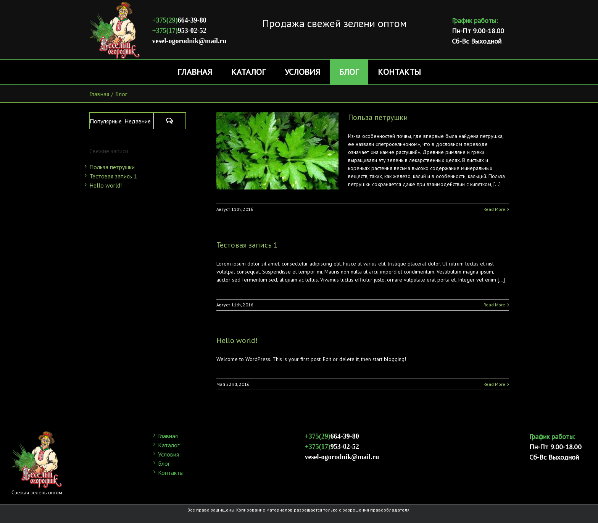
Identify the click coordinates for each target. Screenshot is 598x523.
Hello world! (237, 340)
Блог (164, 463)
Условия (168, 454)
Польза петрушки (378, 117)
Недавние (137, 121)
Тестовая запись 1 (247, 245)
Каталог (168, 445)
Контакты (171, 472)
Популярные (106, 121)
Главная (168, 436)
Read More (494, 209)
